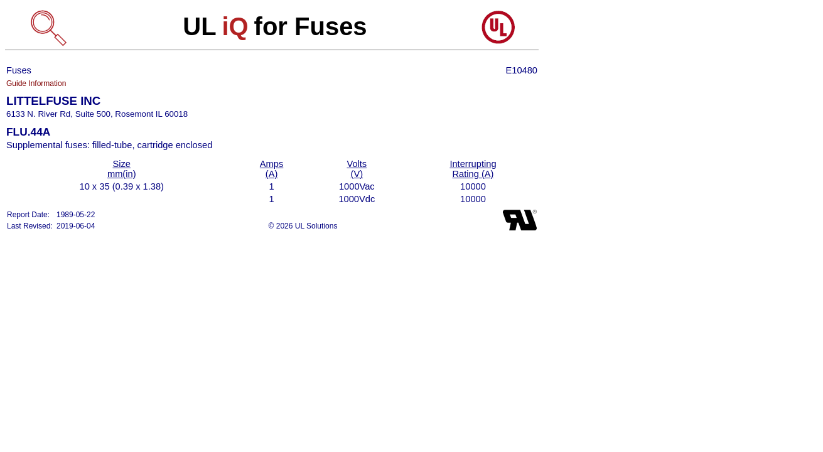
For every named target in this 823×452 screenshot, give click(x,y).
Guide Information (36, 83)
